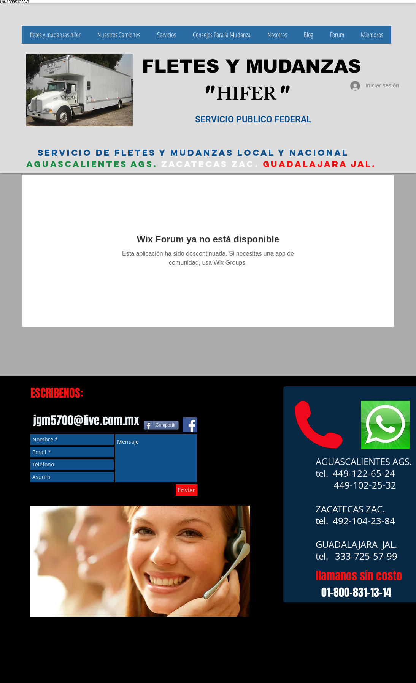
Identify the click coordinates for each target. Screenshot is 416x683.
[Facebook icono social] (190, 424)
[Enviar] (186, 490)
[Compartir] (161, 425)
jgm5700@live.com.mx (86, 420)
